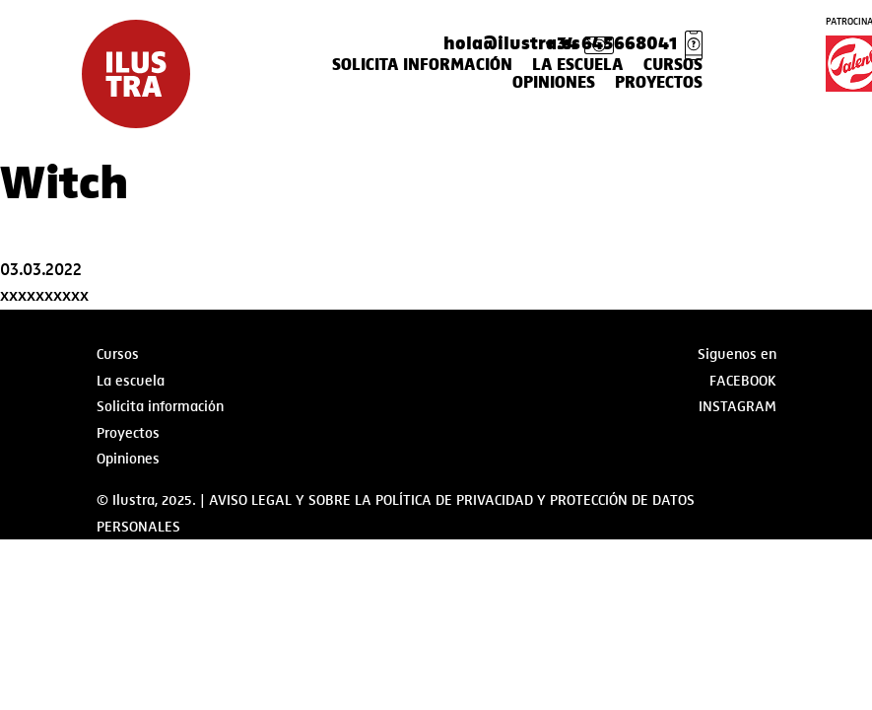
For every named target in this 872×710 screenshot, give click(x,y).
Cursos (673, 65)
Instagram (737, 406)
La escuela (578, 65)
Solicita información (422, 65)
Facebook (742, 381)
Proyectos (659, 83)
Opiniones (553, 83)
